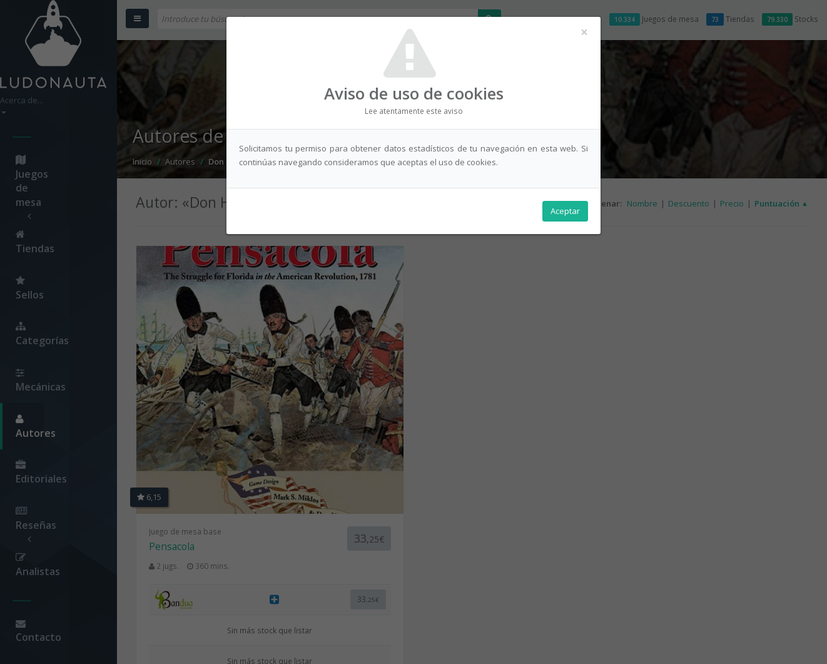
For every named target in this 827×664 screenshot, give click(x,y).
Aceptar (565, 213)
